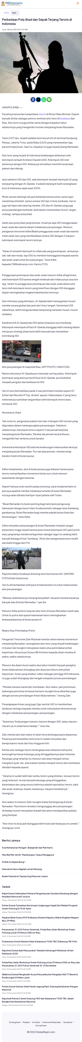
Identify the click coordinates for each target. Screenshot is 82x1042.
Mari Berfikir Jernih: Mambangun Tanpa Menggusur (28, 854)
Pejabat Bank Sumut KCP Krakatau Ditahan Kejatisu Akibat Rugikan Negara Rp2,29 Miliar (40, 919)
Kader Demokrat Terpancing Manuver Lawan (25, 876)
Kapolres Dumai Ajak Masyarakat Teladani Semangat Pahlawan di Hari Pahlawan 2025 (37, 952)
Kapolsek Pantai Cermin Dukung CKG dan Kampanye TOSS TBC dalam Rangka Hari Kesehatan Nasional (38, 1000)
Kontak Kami (41, 1025)
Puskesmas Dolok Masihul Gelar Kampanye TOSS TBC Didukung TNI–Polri (39, 941)
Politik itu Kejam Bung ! (13, 862)
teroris (42, 114)
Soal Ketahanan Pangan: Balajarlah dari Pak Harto (27, 847)
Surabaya (64, 118)
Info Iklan (36, 1022)
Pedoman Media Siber (52, 1022)
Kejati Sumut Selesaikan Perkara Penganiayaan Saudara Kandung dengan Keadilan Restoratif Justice (40, 895)
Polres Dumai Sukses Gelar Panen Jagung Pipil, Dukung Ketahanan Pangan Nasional (40, 988)
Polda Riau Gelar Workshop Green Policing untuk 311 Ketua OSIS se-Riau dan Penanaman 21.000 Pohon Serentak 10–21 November (41, 964)
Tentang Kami (15, 1022)
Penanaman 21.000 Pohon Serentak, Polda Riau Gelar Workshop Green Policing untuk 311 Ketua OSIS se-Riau (38, 931)
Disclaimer (68, 1022)
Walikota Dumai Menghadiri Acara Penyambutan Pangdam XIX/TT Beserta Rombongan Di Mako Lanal (40, 976)
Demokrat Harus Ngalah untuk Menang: (22, 869)
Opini (14, 13)
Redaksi (26, 1022)
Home (6, 13)
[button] (33, 100)
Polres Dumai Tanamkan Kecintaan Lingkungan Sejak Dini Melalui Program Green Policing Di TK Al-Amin (40, 907)
